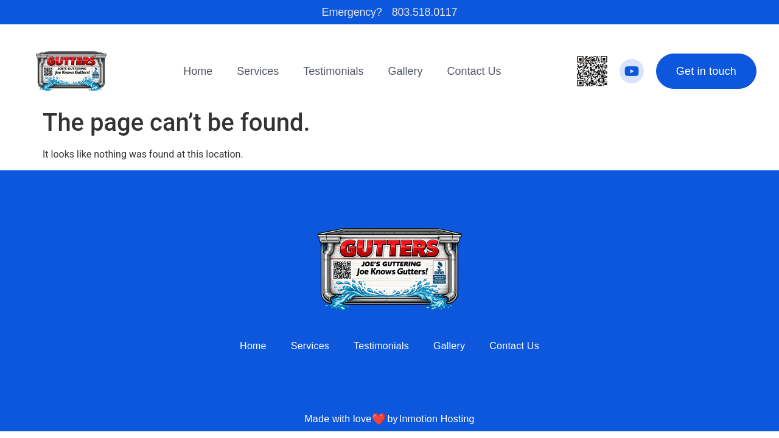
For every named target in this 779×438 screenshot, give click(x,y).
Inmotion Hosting (437, 419)
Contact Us (474, 71)
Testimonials (333, 71)
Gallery (405, 71)
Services (258, 71)
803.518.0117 (425, 12)
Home (197, 71)
